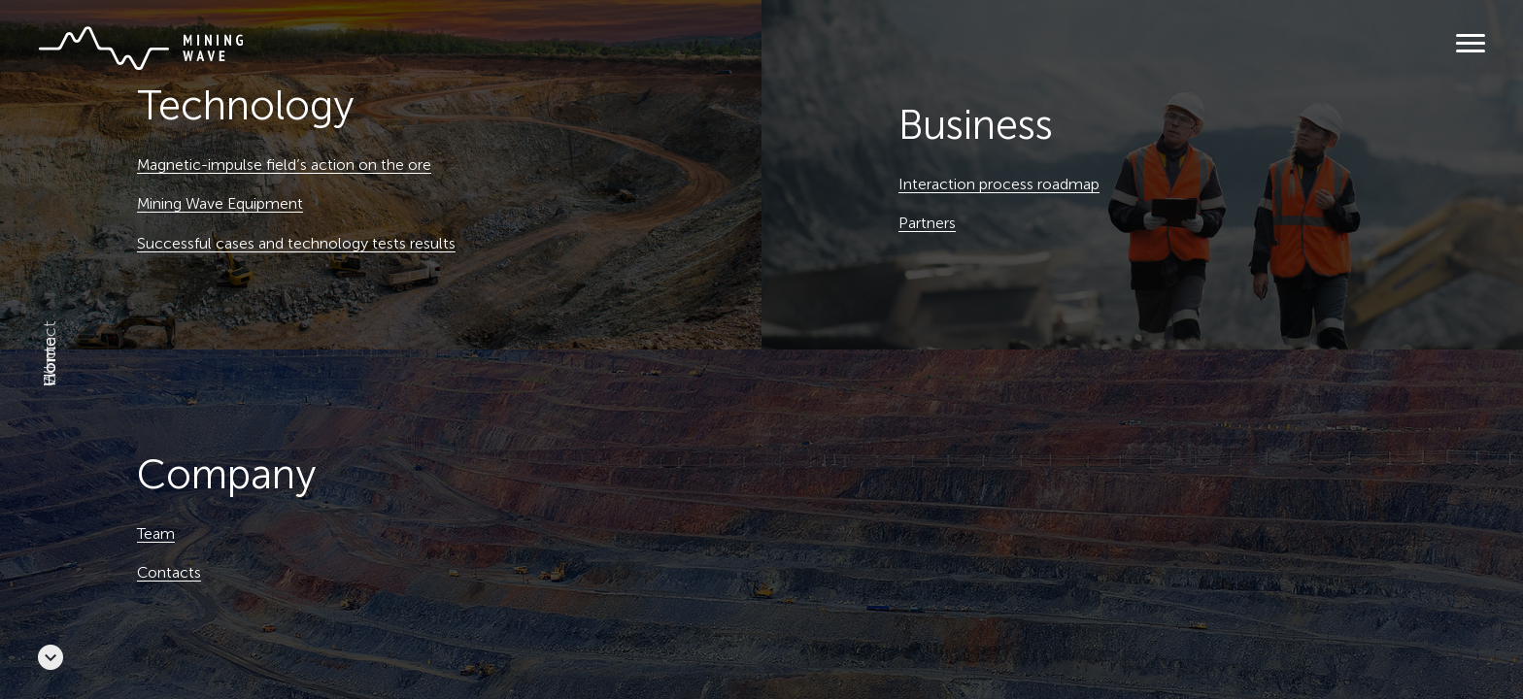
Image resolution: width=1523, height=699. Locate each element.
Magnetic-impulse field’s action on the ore (284, 164)
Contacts (169, 572)
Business (975, 125)
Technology (246, 105)
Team (156, 533)
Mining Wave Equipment (220, 203)
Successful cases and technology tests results (296, 243)
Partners (927, 223)
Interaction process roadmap (999, 184)
